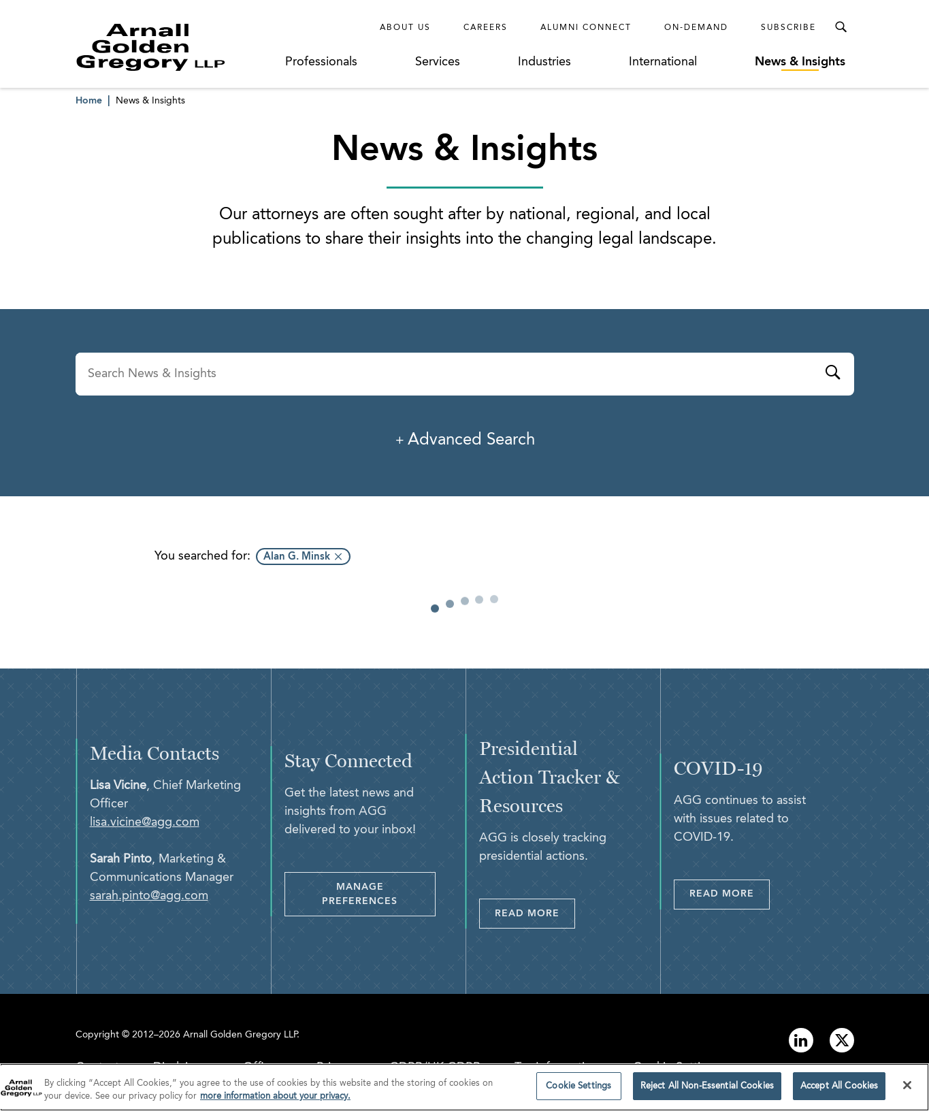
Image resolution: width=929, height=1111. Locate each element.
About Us (405, 28)
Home (89, 101)
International (663, 62)
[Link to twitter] (842, 1040)
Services (437, 62)
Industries (544, 62)
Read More (527, 913)
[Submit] (832, 374)
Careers (485, 28)
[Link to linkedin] (801, 1040)
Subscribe (788, 28)
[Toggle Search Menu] (840, 27)
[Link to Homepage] (176, 46)
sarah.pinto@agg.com (149, 896)
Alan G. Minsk (296, 557)
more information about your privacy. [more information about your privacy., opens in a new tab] (275, 1100)
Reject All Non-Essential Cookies (707, 1090)
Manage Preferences (359, 894)
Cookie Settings (578, 1090)
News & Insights (800, 62)
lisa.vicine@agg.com (144, 822)
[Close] (907, 1089)
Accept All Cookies (839, 1090)
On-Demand (696, 28)
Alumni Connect (586, 28)
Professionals (321, 62)
